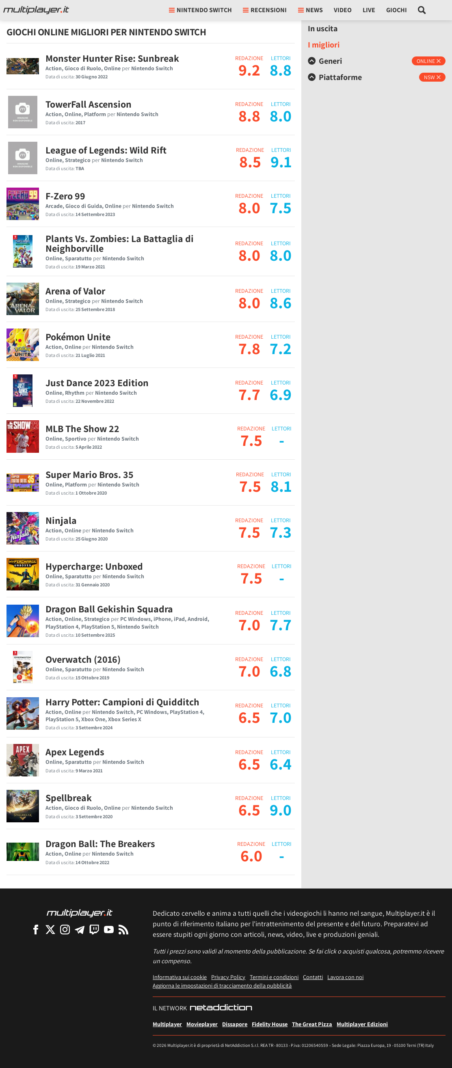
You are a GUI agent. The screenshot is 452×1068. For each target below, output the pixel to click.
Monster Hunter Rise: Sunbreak (112, 58)
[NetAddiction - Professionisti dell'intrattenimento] (221, 1008)
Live (369, 10)
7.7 (249, 393)
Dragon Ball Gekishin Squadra (109, 608)
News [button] (310, 10)
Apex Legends (74, 751)
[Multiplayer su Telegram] (79, 929)
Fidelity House (270, 1024)
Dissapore (234, 1024)
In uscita (322, 28)
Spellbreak (68, 797)
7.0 (249, 624)
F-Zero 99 (65, 195)
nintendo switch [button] (200, 10)
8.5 (250, 161)
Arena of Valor (75, 290)
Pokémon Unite (77, 336)
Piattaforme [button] (335, 77)
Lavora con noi (345, 977)
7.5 (251, 439)
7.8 (249, 348)
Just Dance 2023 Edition (97, 382)
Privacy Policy (228, 977)
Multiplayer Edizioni (362, 1024)
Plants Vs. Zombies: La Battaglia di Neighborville (119, 243)
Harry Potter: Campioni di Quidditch (122, 701)
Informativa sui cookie (180, 977)
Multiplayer (167, 1024)
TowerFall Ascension (88, 103)
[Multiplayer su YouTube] (109, 929)
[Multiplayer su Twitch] (94, 929)
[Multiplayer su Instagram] (65, 929)
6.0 (251, 855)
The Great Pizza (312, 1024)
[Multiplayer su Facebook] (36, 929)
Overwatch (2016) (83, 659)
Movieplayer (202, 1024)
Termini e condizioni (274, 977)
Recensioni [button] (265, 10)
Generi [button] (325, 61)
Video (343, 10)
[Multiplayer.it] (36, 10)
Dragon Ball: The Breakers (100, 843)
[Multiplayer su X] (50, 929)
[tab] (377, 61)
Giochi (396, 10)
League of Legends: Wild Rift (106, 149)
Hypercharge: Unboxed (94, 566)
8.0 (249, 207)
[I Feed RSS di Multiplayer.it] (123, 929)
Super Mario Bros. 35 (89, 474)
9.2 (249, 69)
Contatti (313, 977)
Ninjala (61, 520)
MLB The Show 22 (82, 428)
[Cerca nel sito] (422, 10)
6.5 (249, 716)
